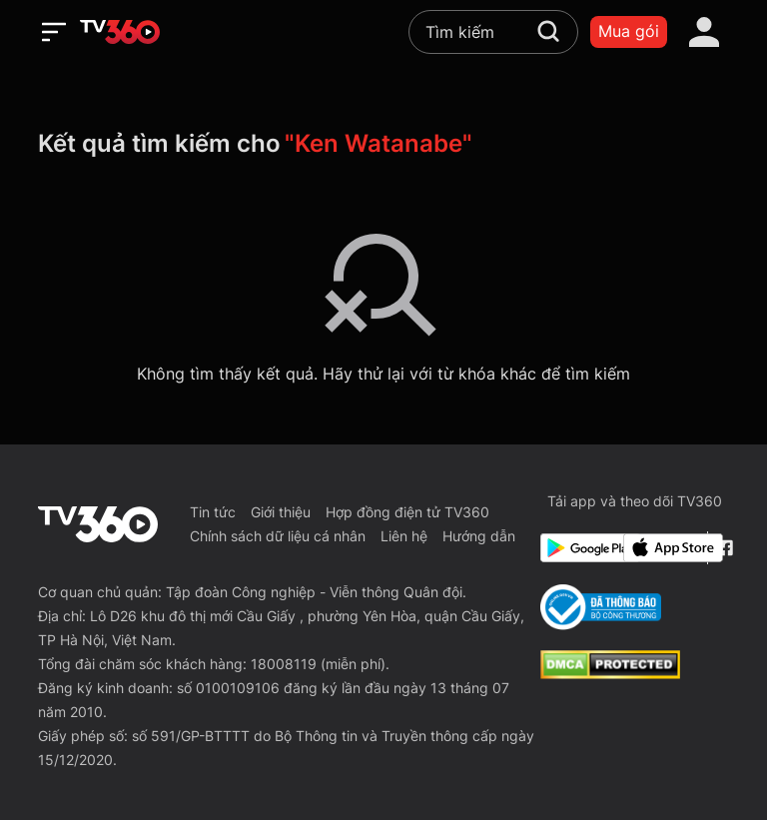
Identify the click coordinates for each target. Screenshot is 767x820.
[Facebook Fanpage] (722, 547)
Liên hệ (404, 535)
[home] (120, 32)
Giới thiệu (281, 511)
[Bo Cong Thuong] (600, 607)
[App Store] (661, 547)
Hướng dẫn (478, 535)
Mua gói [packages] (628, 31)
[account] (704, 32)
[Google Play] (578, 547)
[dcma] (610, 673)
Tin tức (213, 511)
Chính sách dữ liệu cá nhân (278, 535)
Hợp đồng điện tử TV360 (407, 511)
